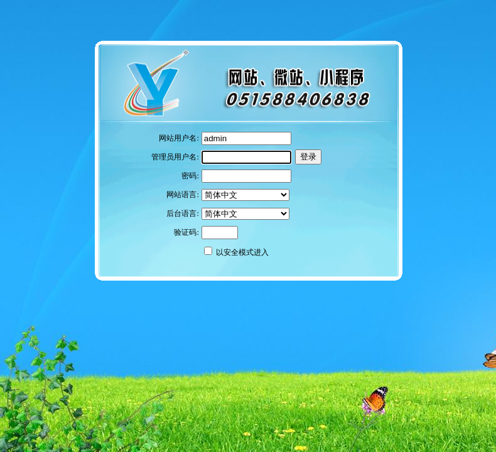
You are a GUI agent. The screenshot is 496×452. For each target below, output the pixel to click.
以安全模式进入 (242, 252)
